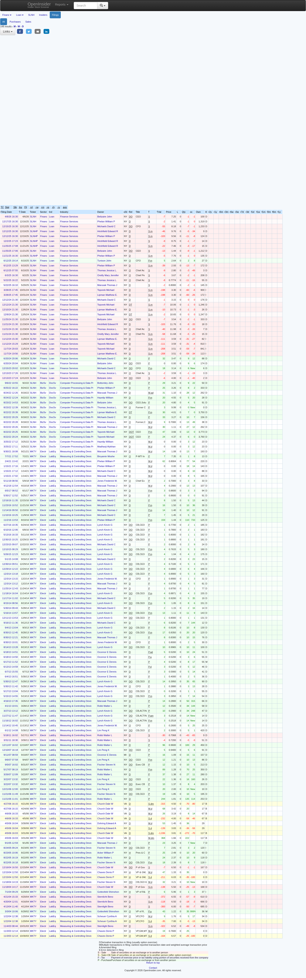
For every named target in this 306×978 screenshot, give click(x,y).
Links (8, 31)
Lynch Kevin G (104, 525)
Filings (55, 15)
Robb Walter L (104, 706)
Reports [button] (61, 4)
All (3, 21)
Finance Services (69, 216)
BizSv (43, 383)
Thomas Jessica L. (107, 270)
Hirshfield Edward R (107, 231)
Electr (43, 451)
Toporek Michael (105, 290)
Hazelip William (105, 397)
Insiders (43, 15)
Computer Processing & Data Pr (77, 383)
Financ (43, 216)
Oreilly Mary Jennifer (108, 275)
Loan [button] (19, 15)
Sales (28, 21)
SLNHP (34, 231)
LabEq (52, 451)
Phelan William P (106, 221)
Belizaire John (104, 216)
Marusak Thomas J (107, 285)
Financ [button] (6, 15)
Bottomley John (105, 383)
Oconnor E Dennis (106, 652)
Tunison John (104, 260)
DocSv (52, 383)
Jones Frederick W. (107, 481)
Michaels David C (106, 226)
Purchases (15, 21)
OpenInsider (39, 5)
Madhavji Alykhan (106, 446)
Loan (51, 216)
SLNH (31, 15)
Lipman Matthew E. (107, 295)
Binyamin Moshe (106, 456)
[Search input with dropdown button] (85, 5)
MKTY (33, 451)
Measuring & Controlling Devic (76, 451)
